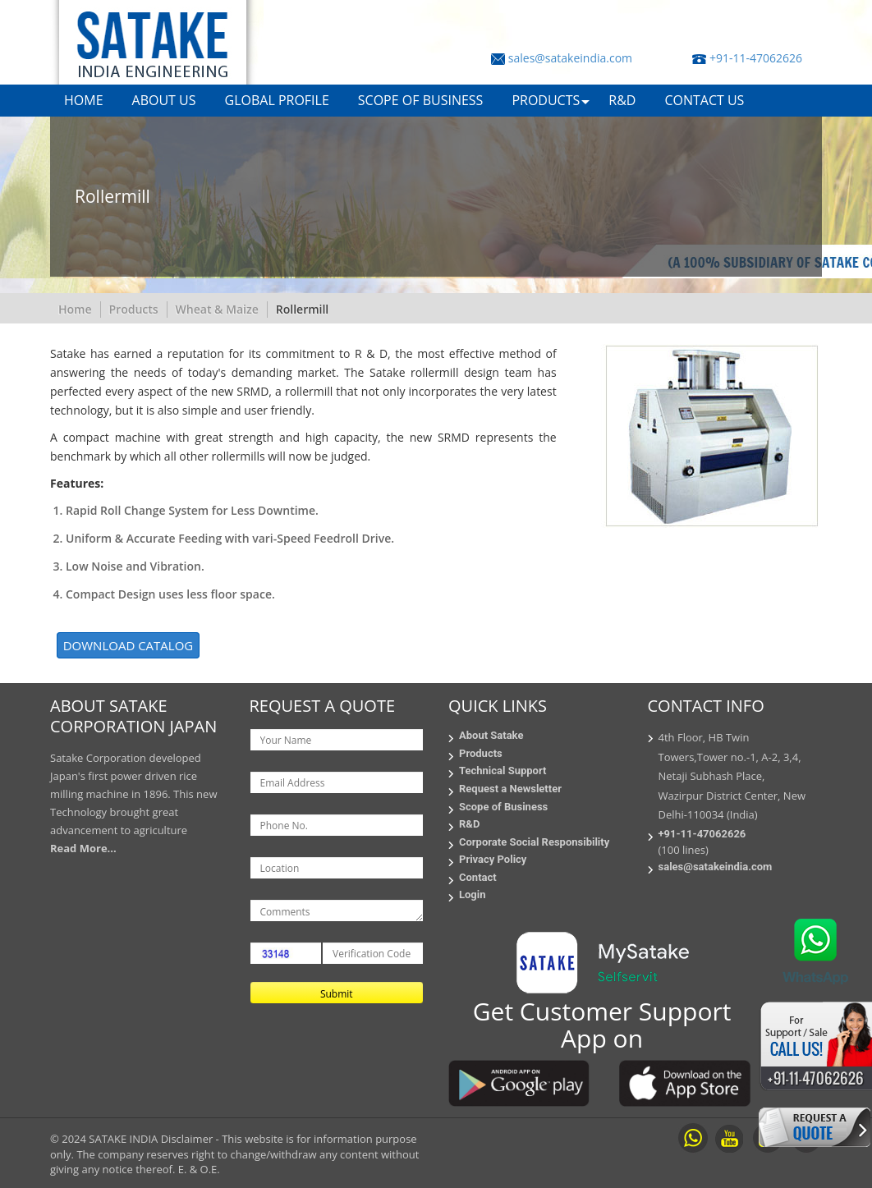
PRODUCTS (546, 100)
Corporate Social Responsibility (534, 842)
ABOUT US (164, 100)
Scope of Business (503, 806)
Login (472, 894)
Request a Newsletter (510, 788)
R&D (622, 100)
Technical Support (502, 770)
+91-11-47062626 (755, 58)
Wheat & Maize (217, 309)
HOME (83, 100)
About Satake (491, 735)
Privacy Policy (492, 859)
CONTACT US (704, 100)
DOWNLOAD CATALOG (128, 645)
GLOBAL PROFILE (277, 100)
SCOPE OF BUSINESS (421, 100)
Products (133, 309)
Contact (478, 877)
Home (75, 309)
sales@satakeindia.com (570, 58)
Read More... (83, 848)
